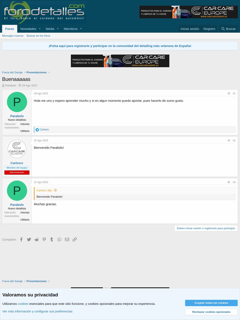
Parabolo (10, 85)
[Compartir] (228, 93)
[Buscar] (228, 29)
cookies (23, 303)
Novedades (28, 29)
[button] (39, 29)
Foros (9, 29)
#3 (234, 182)
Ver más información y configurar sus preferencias (37, 311)
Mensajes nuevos (12, 35)
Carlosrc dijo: (45, 190)
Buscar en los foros (38, 35)
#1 (234, 93)
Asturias (24, 124)
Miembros (71, 29)
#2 (234, 140)
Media (50, 29)
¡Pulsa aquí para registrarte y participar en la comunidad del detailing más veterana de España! (120, 46)
